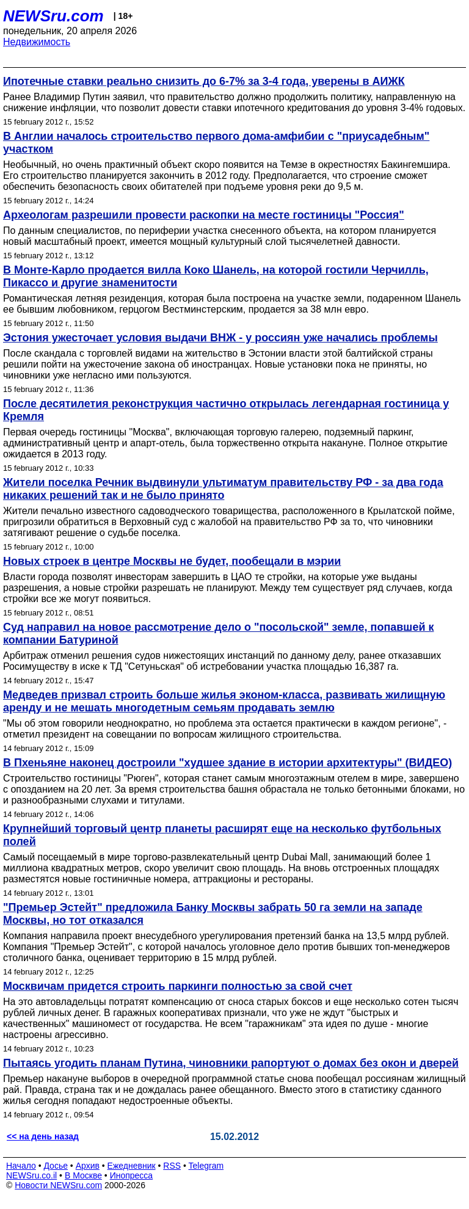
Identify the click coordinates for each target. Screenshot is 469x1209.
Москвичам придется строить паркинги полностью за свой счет (177, 986)
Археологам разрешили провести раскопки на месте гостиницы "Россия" (203, 215)
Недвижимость (36, 42)
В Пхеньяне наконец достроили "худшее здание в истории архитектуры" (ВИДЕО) (227, 763)
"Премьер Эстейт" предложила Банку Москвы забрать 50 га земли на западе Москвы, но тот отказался (213, 913)
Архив (88, 1166)
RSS (172, 1166)
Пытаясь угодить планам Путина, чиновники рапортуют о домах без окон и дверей (231, 1063)
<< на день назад (43, 1136)
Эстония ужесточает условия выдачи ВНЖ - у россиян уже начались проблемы (220, 338)
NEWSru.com (53, 16)
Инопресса (131, 1175)
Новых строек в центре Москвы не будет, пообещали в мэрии (172, 561)
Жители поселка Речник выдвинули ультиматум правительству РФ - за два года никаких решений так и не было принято (223, 488)
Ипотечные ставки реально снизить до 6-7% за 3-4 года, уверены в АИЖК (204, 81)
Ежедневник (131, 1166)
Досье (55, 1166)
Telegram (206, 1166)
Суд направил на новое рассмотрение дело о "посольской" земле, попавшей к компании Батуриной (218, 633)
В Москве (83, 1175)
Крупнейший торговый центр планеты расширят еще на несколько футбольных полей (222, 835)
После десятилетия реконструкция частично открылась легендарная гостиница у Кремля (226, 410)
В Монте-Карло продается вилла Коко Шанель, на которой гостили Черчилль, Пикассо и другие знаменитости (216, 276)
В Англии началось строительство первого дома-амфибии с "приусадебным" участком (216, 142)
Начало (21, 1166)
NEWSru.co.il (31, 1175)
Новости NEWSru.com (58, 1185)
